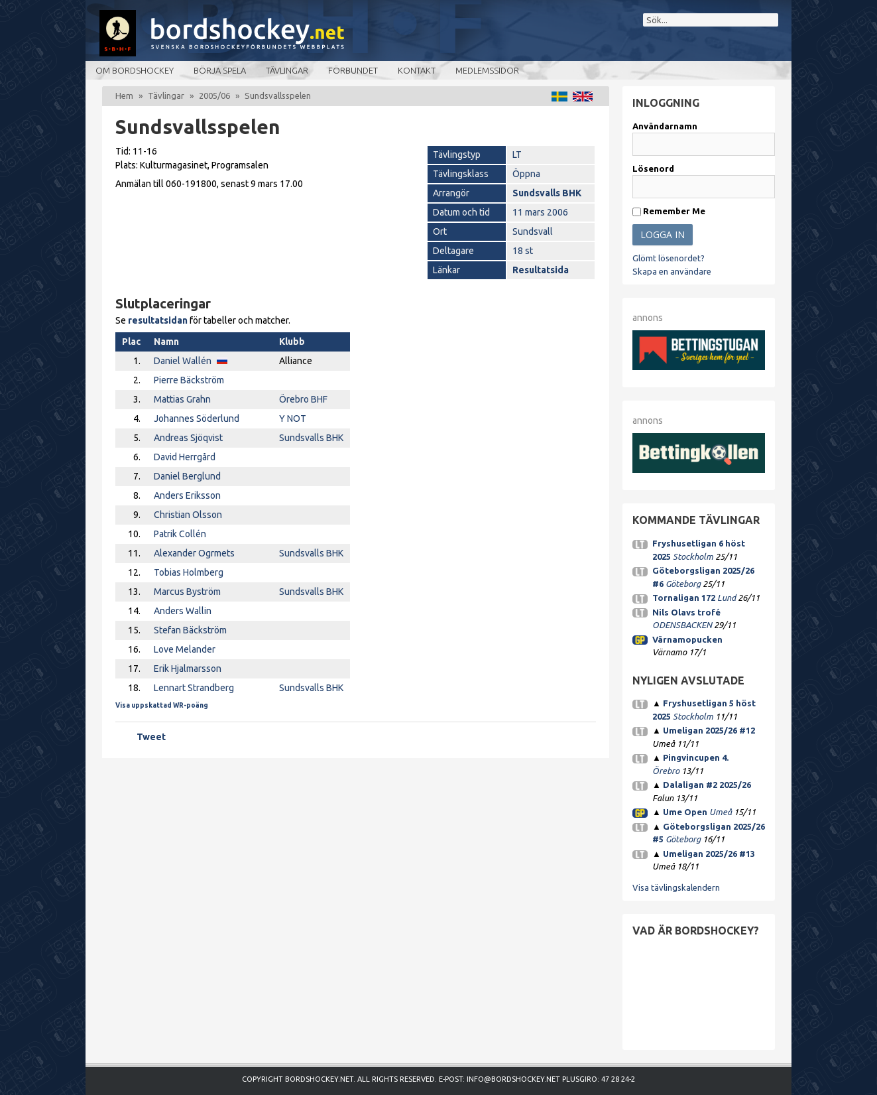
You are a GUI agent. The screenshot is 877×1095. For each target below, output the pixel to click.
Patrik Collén (180, 534)
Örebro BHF (303, 399)
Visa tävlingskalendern (676, 887)
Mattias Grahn (182, 399)
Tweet (151, 737)
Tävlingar (287, 70)
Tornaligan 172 (683, 597)
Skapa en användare (671, 271)
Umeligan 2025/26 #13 (709, 853)
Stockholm (693, 556)
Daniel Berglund (187, 476)
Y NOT (292, 418)
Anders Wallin (182, 611)
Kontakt (417, 70)
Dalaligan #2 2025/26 (707, 784)
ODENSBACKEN (682, 624)
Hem (124, 95)
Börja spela (220, 70)
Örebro (665, 770)
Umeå (720, 811)
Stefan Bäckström (190, 630)
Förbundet (353, 70)
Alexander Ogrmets (194, 553)
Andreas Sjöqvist (188, 437)
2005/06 (214, 95)
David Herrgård (184, 457)
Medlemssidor (487, 70)
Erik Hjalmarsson (187, 668)
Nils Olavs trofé (686, 612)
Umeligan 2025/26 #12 (709, 730)
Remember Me (668, 211)
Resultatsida (540, 270)
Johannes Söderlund (196, 418)
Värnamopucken (687, 639)
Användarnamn (664, 126)
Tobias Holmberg (188, 572)
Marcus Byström (187, 591)
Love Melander (184, 649)
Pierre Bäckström (189, 380)
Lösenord (653, 168)
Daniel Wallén (182, 360)
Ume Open (685, 811)
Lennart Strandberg (194, 687)
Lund (726, 597)
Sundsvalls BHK (546, 193)
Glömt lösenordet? (668, 258)
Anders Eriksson (187, 495)
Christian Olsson (188, 514)
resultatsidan (158, 320)
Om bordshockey (134, 70)
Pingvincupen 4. (696, 757)
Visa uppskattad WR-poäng (161, 705)
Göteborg (683, 583)
